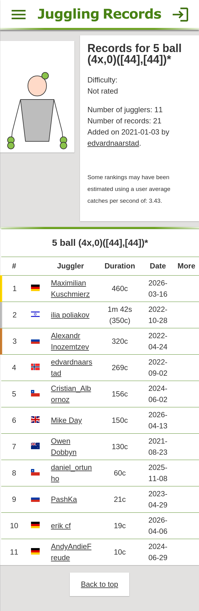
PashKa (64, 499)
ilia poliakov (70, 315)
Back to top (99, 584)
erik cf (61, 525)
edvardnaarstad (113, 143)
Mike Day (66, 420)
